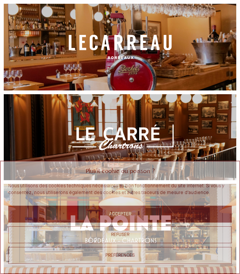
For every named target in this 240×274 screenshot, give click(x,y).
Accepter (120, 214)
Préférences (120, 255)
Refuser (120, 235)
